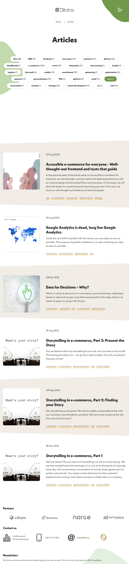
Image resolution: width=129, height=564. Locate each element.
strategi (36, 86)
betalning (48, 59)
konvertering (97, 66)
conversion (69, 59)
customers (89, 59)
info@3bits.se (83, 538)
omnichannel (69, 72)
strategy (54, 86)
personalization (42, 79)
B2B (32, 59)
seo (111, 79)
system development (79, 86)
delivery (109, 59)
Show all (17, 59)
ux (99, 86)
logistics (13, 72)
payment (20, 79)
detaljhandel (14, 66)
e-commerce (36, 66)
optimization (112, 72)
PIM (62, 79)
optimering (91, 72)
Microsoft (31, 72)
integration (76, 66)
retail (95, 79)
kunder (116, 66)
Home (58, 22)
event (56, 66)
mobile (49, 72)
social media (17, 86)
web (114, 86)
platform (78, 79)
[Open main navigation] (115, 11)
